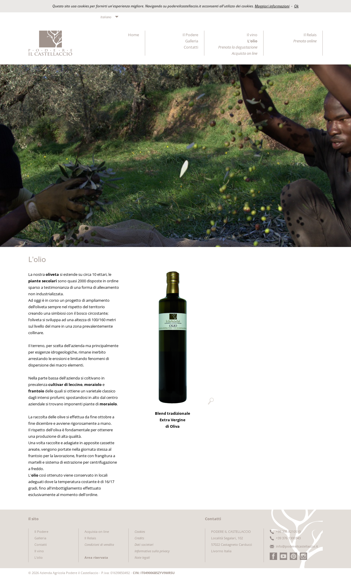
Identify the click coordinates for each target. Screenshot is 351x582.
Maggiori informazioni (272, 6)
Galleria (191, 41)
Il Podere (190, 34)
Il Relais (310, 34)
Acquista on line (97, 531)
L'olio (252, 41)
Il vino (252, 34)
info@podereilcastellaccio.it (297, 546)
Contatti (191, 47)
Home (133, 34)
